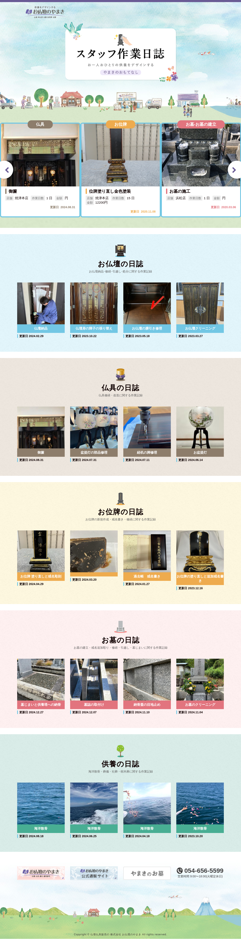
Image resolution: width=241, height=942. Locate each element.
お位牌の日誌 (121, 513)
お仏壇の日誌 (121, 264)
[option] (40, 170)
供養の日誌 (120, 766)
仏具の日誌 (120, 388)
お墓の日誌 (121, 642)
